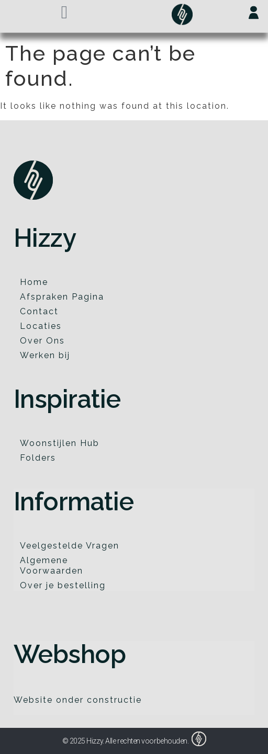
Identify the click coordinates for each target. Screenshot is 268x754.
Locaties (41, 326)
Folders (38, 458)
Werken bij (45, 355)
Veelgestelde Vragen (69, 546)
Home (34, 282)
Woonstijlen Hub (59, 443)
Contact (39, 311)
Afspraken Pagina (62, 297)
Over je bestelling (63, 585)
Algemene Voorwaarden (51, 565)
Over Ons (42, 341)
